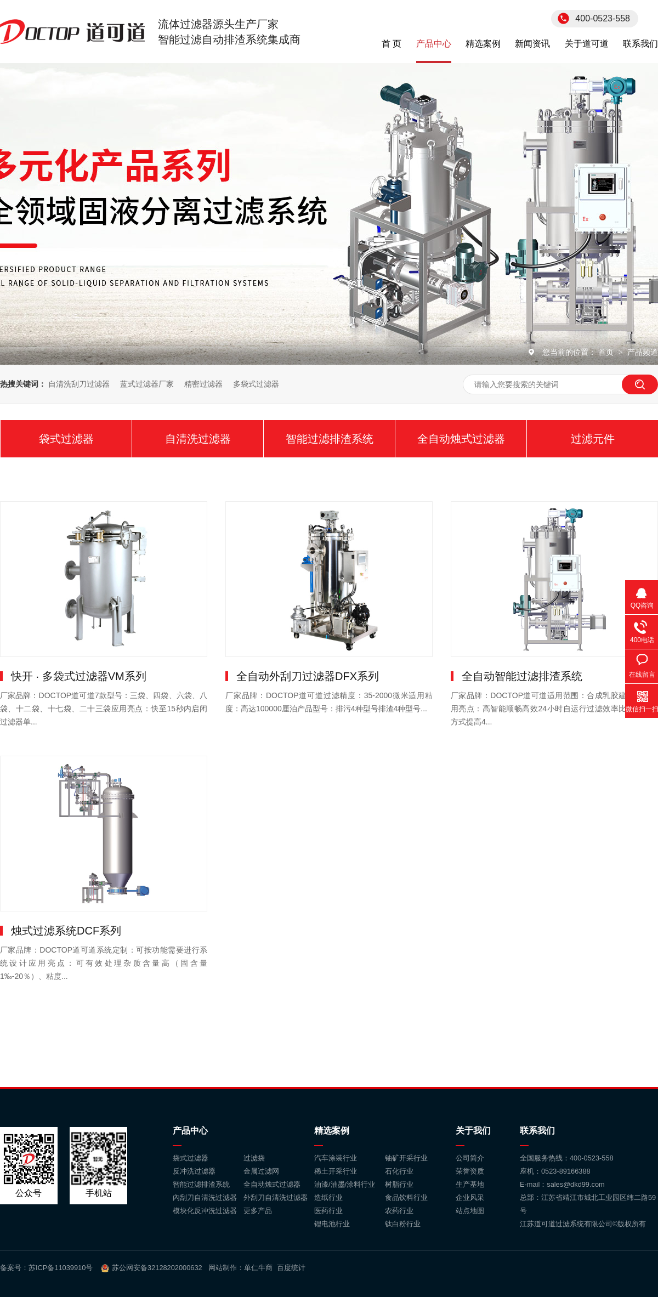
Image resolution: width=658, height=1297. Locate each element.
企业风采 (470, 1197)
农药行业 (399, 1211)
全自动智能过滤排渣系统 (522, 676)
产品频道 (642, 352)
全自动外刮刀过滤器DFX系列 (307, 676)
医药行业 (328, 1211)
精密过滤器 (203, 384)
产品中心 (433, 43)
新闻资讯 (532, 43)
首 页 (391, 43)
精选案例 (483, 43)
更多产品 (257, 1211)
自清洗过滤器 (198, 439)
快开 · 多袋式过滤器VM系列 (78, 676)
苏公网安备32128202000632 (157, 1268)
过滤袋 (254, 1158)
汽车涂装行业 (335, 1158)
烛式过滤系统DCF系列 (66, 931)
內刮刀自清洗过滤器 (205, 1197)
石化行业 (399, 1171)
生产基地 (470, 1184)
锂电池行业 (332, 1224)
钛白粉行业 (403, 1224)
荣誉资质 (470, 1171)
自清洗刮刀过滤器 (79, 384)
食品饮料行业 (406, 1197)
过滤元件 (593, 439)
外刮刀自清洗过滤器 (275, 1197)
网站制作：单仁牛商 (240, 1268)
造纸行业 (328, 1197)
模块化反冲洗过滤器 (205, 1211)
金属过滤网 (261, 1171)
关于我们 (473, 1130)
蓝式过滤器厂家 (147, 384)
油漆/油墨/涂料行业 (344, 1184)
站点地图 (470, 1211)
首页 (607, 352)
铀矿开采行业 (406, 1158)
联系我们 (640, 43)
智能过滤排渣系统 (329, 439)
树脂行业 (399, 1184)
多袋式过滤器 (256, 384)
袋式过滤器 (66, 439)
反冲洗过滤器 (194, 1171)
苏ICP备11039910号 (61, 1268)
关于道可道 (587, 43)
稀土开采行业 (335, 1171)
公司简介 (470, 1158)
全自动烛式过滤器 (461, 439)
